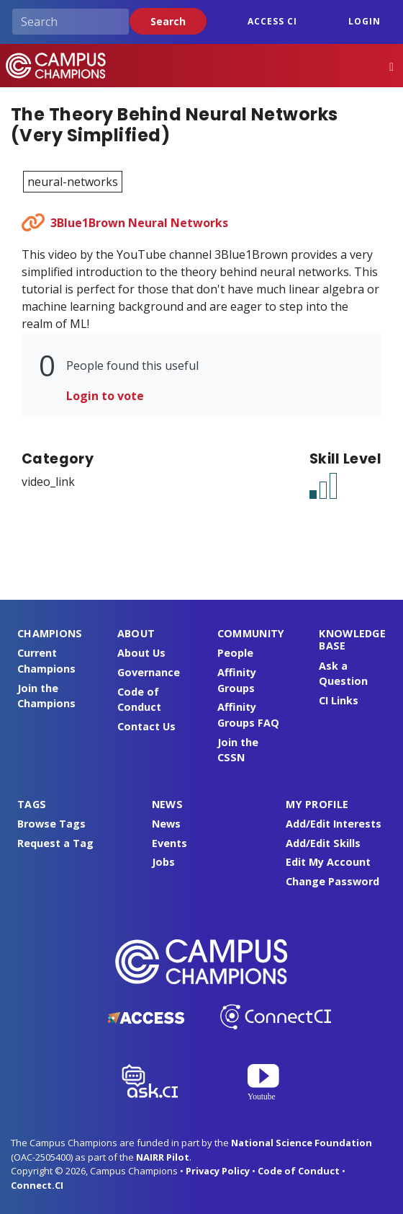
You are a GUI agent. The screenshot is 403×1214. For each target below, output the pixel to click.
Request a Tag (55, 843)
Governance (148, 672)
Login (364, 21)
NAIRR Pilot (162, 1157)
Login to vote (105, 396)
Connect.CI (37, 1185)
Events (169, 843)
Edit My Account (328, 862)
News (166, 823)
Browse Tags (51, 823)
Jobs (163, 862)
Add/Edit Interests (333, 823)
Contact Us (146, 726)
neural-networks (72, 182)
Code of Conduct (299, 1170)
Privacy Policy (218, 1170)
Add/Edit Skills (323, 843)
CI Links (338, 700)
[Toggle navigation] (391, 66)
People (235, 653)
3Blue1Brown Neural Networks (139, 223)
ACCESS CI (272, 21)
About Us (141, 653)
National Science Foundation (301, 1142)
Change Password (332, 881)
